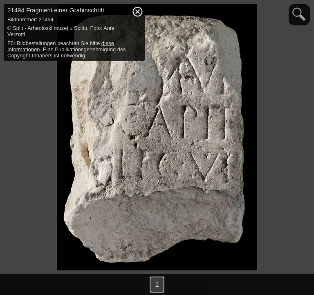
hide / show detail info (137, 11)
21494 (55, 10)
